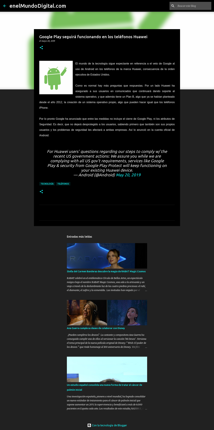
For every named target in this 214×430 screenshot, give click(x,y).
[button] (41, 48)
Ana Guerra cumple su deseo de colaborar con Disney (96, 328)
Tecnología (47, 184)
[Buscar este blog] (193, 6)
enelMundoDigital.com (37, 6)
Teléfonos (63, 184)
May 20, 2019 (128, 175)
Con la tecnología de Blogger (107, 425)
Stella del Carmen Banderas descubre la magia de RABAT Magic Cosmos (106, 271)
